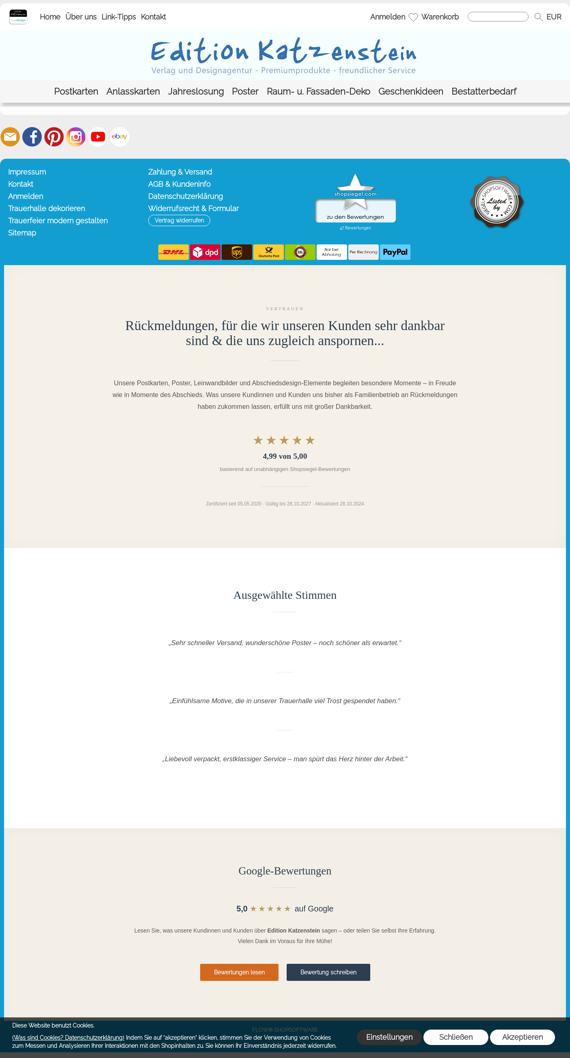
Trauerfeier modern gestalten (58, 220)
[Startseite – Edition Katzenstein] (18, 12)
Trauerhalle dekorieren (46, 208)
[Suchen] (498, 17)
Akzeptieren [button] (522, 1037)
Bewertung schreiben (328, 972)
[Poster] (245, 91)
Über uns (81, 17)
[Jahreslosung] (196, 91)
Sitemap (22, 233)
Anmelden (387, 17)
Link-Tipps (118, 17)
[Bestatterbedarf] (483, 91)
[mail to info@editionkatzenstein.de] (10, 137)
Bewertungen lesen (239, 972)
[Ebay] (120, 137)
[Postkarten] (76, 91)
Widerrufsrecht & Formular (193, 208)
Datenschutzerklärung (185, 196)
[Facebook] (32, 137)
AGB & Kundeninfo (179, 184)
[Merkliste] (413, 17)
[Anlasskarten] (133, 91)
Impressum (27, 172)
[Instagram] (76, 137)
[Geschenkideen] (410, 91)
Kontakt (153, 17)
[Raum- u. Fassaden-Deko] (318, 91)
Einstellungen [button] (389, 1037)
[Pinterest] (54, 137)
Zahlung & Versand (180, 172)
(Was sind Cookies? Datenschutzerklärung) (68, 1037)
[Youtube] (98, 137)
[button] (538, 17)
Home (50, 17)
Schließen (456, 1037)
